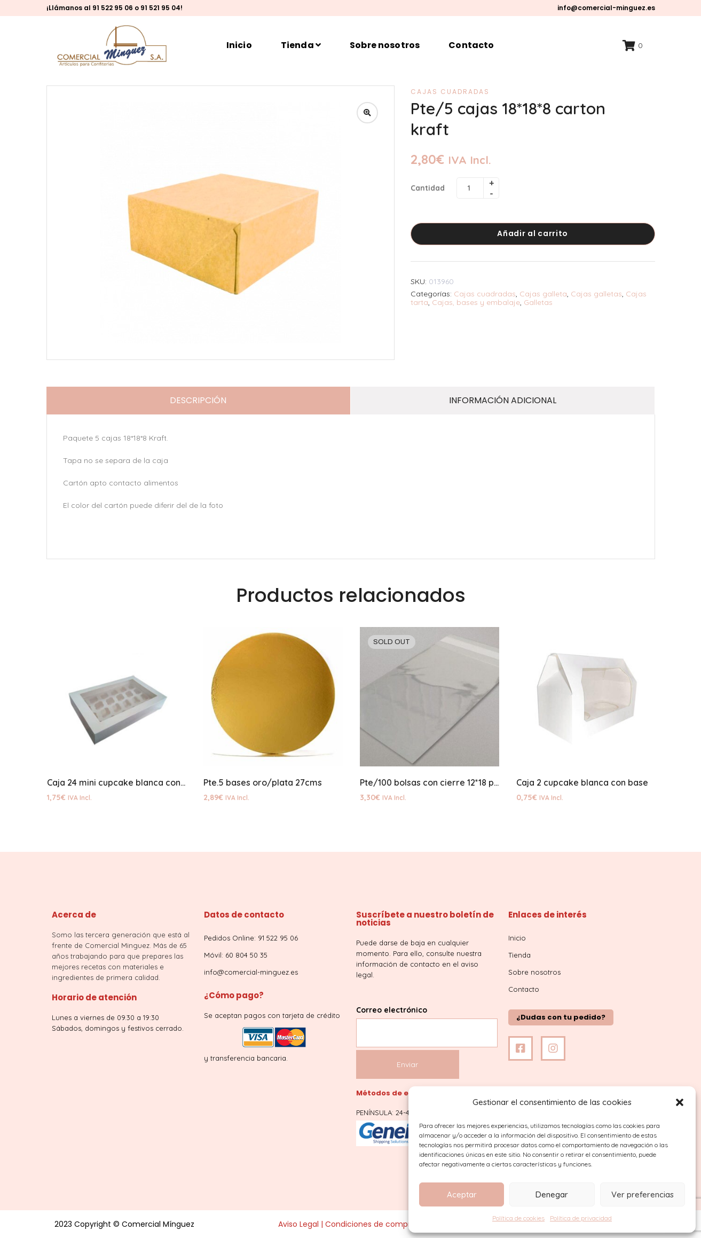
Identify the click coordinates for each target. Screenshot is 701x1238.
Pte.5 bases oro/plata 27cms (262, 782)
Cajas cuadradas (450, 91)
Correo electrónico (427, 1021)
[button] (679, 1102)
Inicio (239, 45)
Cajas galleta (543, 294)
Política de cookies (518, 1218)
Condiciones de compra (370, 1224)
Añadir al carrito (532, 233)
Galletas (538, 302)
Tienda (301, 45)
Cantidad (428, 188)
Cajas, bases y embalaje (476, 302)
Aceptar (462, 1194)
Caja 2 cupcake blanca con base (582, 782)
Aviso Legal (298, 1224)
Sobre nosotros (385, 45)
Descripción (198, 400)
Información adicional (502, 400)
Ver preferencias (642, 1194)
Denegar (551, 1194)
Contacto (471, 45)
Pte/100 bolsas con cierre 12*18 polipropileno (451, 782)
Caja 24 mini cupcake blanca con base (125, 782)
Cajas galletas (596, 294)
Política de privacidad (581, 1218)
